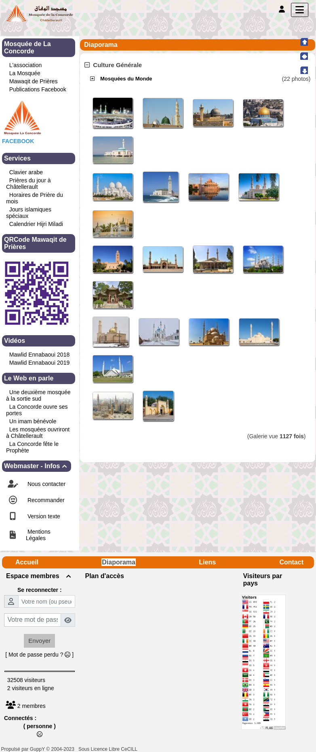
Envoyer (39, 640)
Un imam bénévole (33, 421)
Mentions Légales (38, 534)
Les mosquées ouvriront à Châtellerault (38, 432)
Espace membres (39, 575)
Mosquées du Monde (126, 79)
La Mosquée (24, 73)
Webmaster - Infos (36, 466)
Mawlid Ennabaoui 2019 (39, 362)
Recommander (45, 500)
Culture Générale (113, 64)
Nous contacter (45, 484)
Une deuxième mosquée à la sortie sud (38, 395)
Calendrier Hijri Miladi (36, 224)
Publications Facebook (37, 89)
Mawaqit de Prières (33, 81)
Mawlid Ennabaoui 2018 (39, 354)
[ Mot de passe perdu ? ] (39, 654)
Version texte (43, 516)
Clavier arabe (26, 172)
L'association (25, 65)
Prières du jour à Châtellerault (28, 183)
